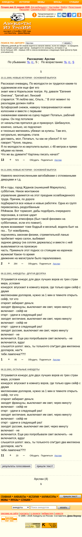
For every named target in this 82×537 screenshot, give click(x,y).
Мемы (41, 2)
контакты (24, 513)
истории (34, 496)
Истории (24, 2)
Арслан (58, 160)
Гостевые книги (55, 9)
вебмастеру (47, 513)
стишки (25, 500)
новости (59, 513)
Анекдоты (8, 2)
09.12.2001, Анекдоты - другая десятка (23, 273)
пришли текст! (70, 496)
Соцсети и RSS (38, 9)
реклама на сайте (9, 513)
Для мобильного (39, 7)
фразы (14, 500)
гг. (32, 62)
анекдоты (20, 496)
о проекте (35, 513)
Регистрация (75, 7)
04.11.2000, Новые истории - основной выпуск (28, 170)
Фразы (57, 2)
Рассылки (24, 9)
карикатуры (49, 496)
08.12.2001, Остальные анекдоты (20, 369)
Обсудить (34, 160)
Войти (64, 7)
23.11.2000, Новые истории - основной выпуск (28, 78)
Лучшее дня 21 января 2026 (15, 7)
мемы (4, 500)
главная (6, 496)
